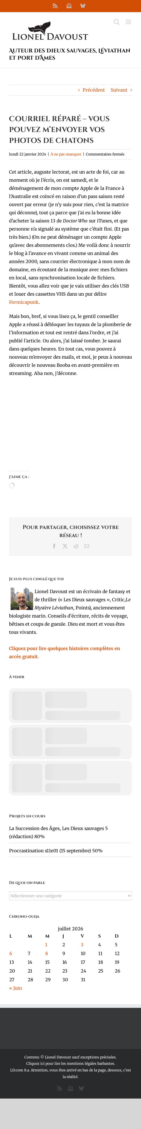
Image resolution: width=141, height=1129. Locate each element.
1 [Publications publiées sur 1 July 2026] (46, 945)
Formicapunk (24, 302)
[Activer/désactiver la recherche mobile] (117, 22)
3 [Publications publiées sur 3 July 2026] (82, 945)
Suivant (119, 90)
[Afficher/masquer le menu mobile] (129, 22)
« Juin (15, 988)
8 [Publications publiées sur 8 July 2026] (46, 953)
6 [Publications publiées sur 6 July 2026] (10, 953)
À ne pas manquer (66, 154)
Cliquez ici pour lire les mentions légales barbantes (70, 1063)
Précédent (94, 90)
